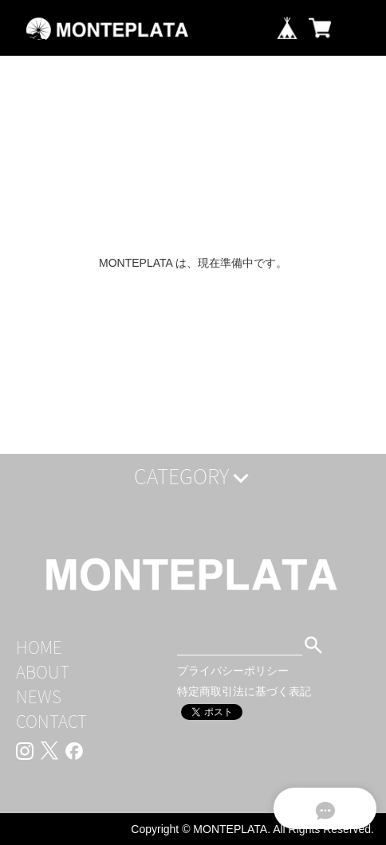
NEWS (38, 696)
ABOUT (42, 671)
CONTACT (51, 721)
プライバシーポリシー (233, 670)
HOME (39, 647)
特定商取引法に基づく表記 (244, 691)
